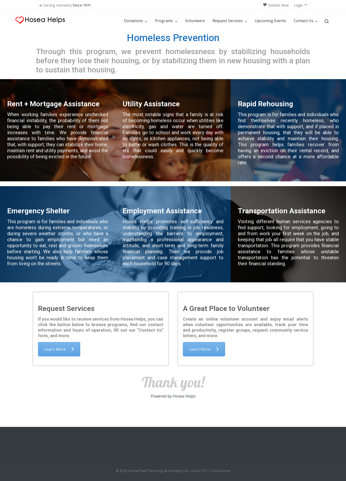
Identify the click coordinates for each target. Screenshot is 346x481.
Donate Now (276, 5)
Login (300, 5)
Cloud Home (220, 471)
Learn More (59, 349)
